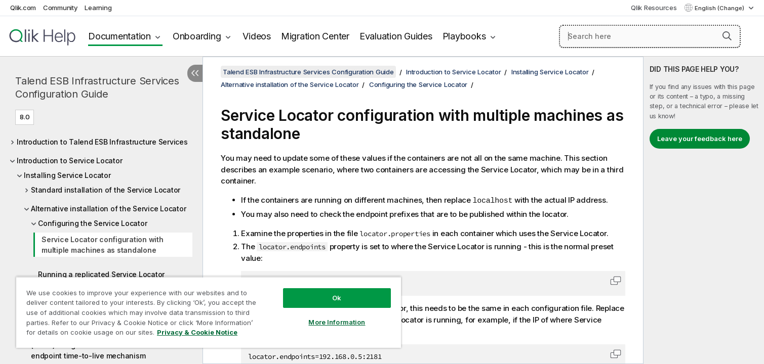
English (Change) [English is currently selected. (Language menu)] (720, 8)
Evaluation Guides (395, 36)
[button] (727, 36)
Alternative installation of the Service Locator (108, 208)
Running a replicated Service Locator (101, 274)
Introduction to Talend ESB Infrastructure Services (102, 142)
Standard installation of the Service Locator (105, 190)
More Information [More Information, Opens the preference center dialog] (336, 322)
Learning (98, 8)
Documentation (119, 36)
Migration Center (315, 36)
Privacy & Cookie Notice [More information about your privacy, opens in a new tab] (197, 332)
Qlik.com (23, 8)
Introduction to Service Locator (69, 160)
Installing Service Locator (67, 175)
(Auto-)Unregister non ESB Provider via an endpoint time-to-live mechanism (102, 350)
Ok (336, 298)
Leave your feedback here (699, 138)
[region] (208, 312)
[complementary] (704, 210)
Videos (257, 36)
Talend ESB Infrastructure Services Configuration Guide (97, 87)
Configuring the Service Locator (92, 223)
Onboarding (197, 36)
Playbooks (464, 36)
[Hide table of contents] (195, 73)
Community (60, 8)
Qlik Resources (654, 8)
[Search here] (650, 36)
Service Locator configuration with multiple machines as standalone (103, 244)
